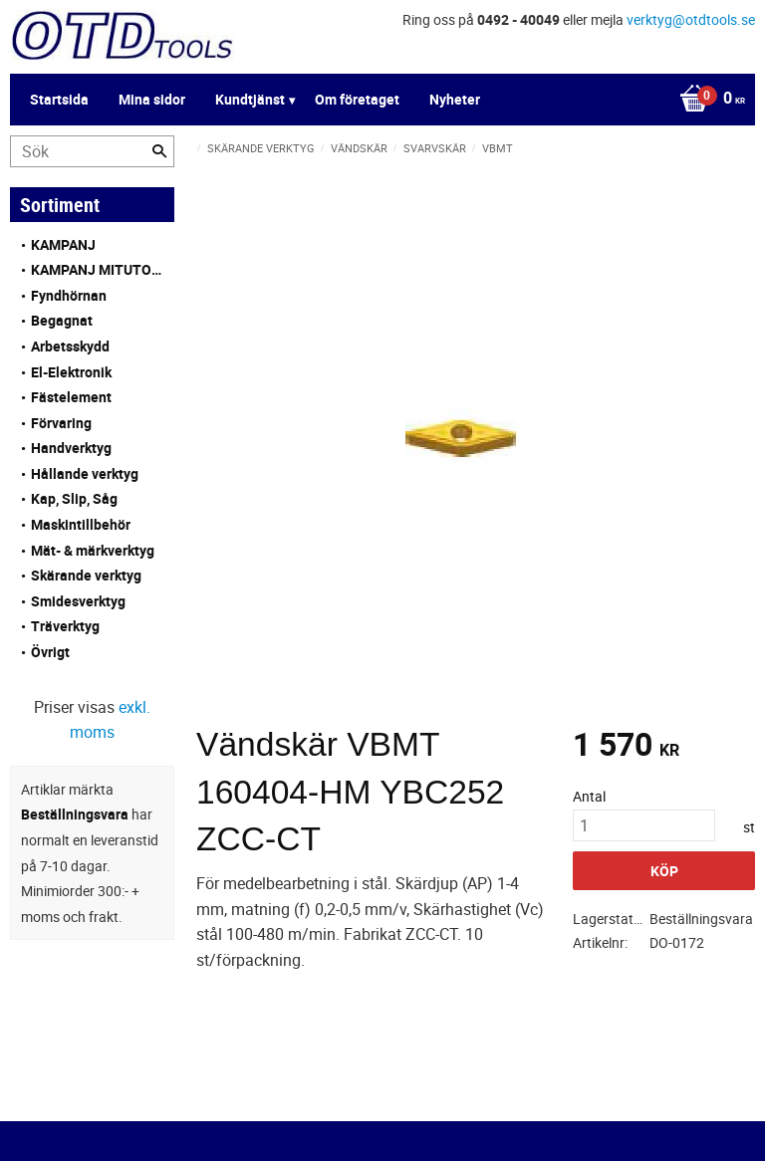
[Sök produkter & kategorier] (92, 151)
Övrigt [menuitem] (50, 651)
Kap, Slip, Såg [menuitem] (74, 498)
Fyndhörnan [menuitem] (69, 295)
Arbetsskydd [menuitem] (70, 346)
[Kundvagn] (377, 99)
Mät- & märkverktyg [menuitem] (92, 550)
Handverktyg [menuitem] (71, 447)
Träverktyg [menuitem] (65, 625)
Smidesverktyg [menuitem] (78, 600)
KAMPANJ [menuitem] (63, 244)
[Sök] (159, 151)
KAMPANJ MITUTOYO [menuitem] (97, 269)
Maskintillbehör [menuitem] (80, 524)
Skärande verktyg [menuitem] (86, 575)
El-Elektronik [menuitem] (71, 371)
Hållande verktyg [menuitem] (84, 473)
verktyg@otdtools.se (691, 19)
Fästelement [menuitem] (71, 396)
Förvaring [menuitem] (61, 422)
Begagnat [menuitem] (62, 320)
